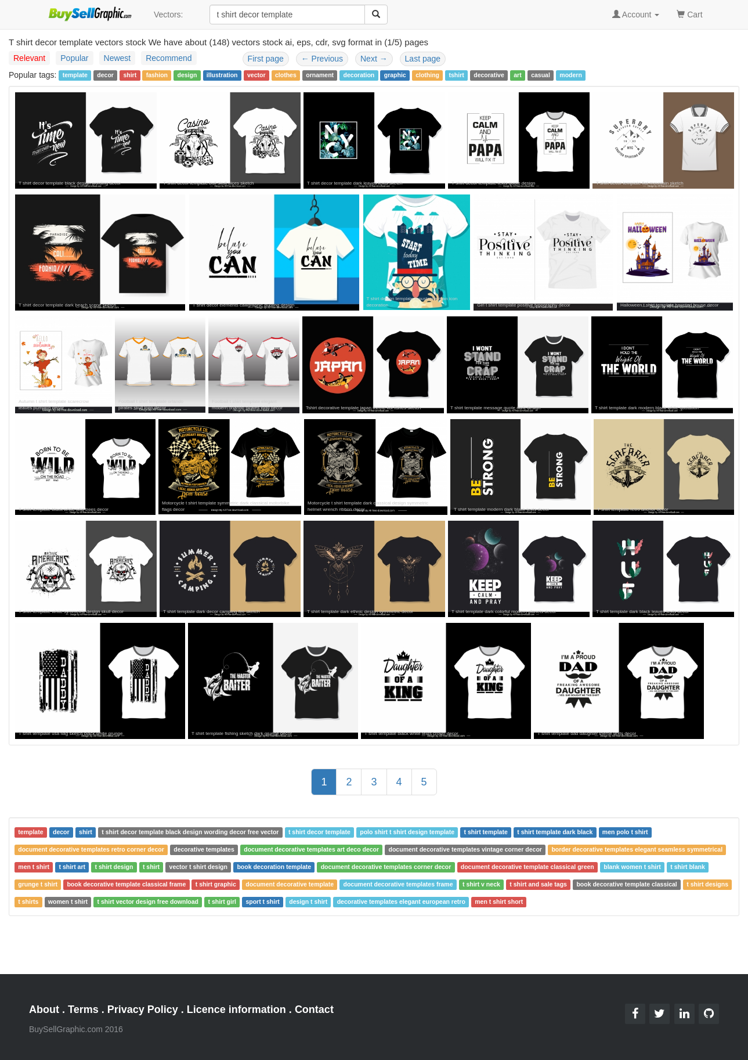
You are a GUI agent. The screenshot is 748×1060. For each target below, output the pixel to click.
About (44, 1009)
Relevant (29, 58)
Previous (322, 58)
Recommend (168, 58)
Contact (314, 1009)
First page (266, 58)
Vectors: (168, 14)
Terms (83, 1009)
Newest (117, 58)
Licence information (236, 1009)
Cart (689, 13)
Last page (423, 58)
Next (374, 58)
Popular (74, 58)
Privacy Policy (142, 1009)
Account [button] (636, 14)
